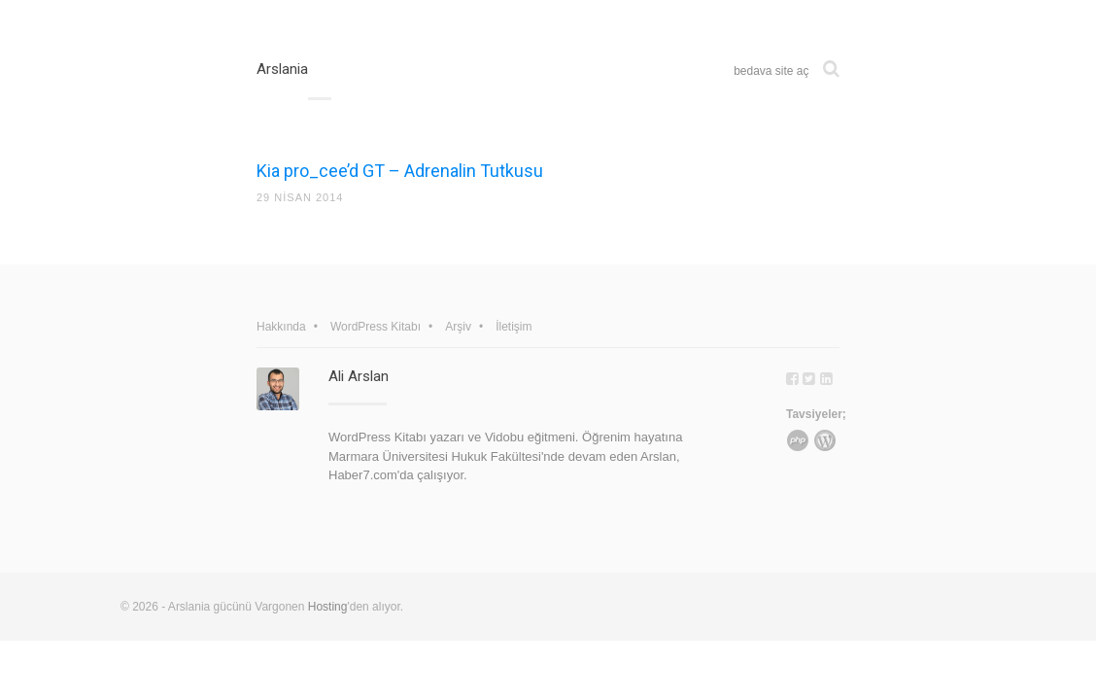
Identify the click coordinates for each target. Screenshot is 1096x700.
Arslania (282, 69)
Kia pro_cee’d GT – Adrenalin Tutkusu (400, 170)
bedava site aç (771, 71)
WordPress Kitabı (375, 326)
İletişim (513, 326)
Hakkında (281, 326)
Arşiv (458, 326)
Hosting (328, 606)
